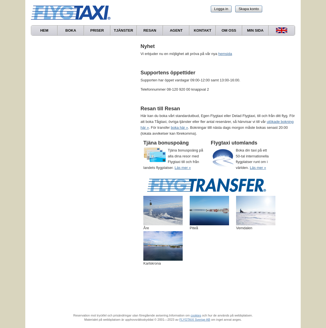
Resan (149, 30)
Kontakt (202, 30)
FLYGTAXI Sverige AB (194, 319)
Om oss (228, 30)
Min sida (255, 30)
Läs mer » (183, 168)
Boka (70, 30)
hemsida (225, 54)
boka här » (179, 127)
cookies (196, 315)
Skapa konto (249, 9)
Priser (97, 30)
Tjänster (123, 30)
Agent (176, 30)
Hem (44, 30)
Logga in (221, 9)
